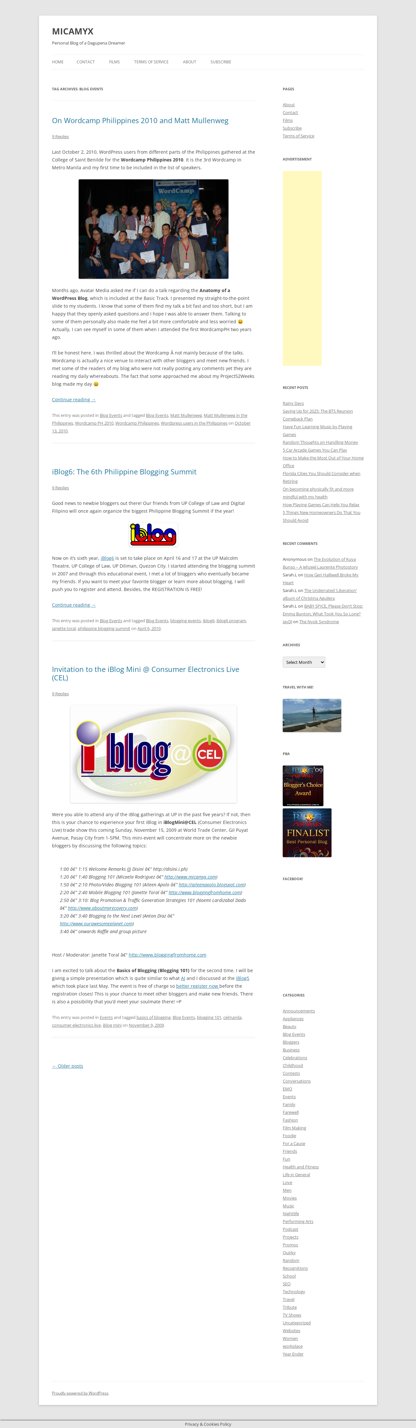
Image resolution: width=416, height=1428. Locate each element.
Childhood (293, 1065)
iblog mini (112, 1025)
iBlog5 (242, 978)
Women (290, 1338)
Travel (288, 1299)
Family (289, 1104)
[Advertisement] (302, 268)
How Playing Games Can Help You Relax (321, 505)
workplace (293, 1346)
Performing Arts (298, 1221)
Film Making (294, 1128)
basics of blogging (153, 1017)
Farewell (291, 1112)
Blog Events (111, 415)
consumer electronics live (76, 1025)
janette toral (64, 628)
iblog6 (208, 621)
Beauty (289, 1026)
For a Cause (294, 1143)
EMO (287, 1089)
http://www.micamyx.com (190, 877)
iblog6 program (231, 621)
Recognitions (295, 1268)
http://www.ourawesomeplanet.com (96, 923)
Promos (290, 1245)
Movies (290, 1198)
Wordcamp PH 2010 (94, 423)
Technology (294, 1291)
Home (58, 62)
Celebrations (295, 1058)
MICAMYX (72, 31)
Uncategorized (297, 1323)
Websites (291, 1330)
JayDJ (287, 621)
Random (291, 1260)
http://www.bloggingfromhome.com (205, 892)
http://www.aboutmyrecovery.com (102, 908)
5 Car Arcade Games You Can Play (315, 450)
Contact (86, 62)
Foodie (289, 1136)
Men (287, 1190)
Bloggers (291, 1042)
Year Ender (293, 1354)
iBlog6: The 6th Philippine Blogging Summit (124, 471)
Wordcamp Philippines (137, 423)
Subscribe (221, 62)
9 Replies (60, 136)
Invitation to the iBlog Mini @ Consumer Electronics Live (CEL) (145, 673)
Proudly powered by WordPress (80, 1393)
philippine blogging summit (104, 628)
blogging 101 (209, 1017)
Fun (286, 1159)
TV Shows (292, 1315)
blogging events (185, 621)
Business (291, 1050)
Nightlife (291, 1213)
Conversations (297, 1081)
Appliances (293, 1019)
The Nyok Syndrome (319, 621)
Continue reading (74, 399)
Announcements (299, 1011)
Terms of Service (151, 62)
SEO (287, 1284)
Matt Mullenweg (186, 415)
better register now (197, 986)
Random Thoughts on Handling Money (320, 442)
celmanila (232, 1017)
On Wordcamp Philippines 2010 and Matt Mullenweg (140, 120)
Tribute (290, 1307)
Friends (290, 1151)
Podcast (290, 1229)
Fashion (290, 1120)
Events (106, 1017)
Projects (290, 1237)
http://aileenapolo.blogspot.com (211, 884)
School (289, 1276)
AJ (183, 978)
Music (288, 1206)
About (189, 62)
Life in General (296, 1174)
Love (287, 1182)
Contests (291, 1073)
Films (114, 62)
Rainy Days (293, 403)
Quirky (289, 1252)
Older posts (67, 1066)
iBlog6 (107, 558)
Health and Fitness (301, 1167)
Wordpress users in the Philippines (194, 423)
